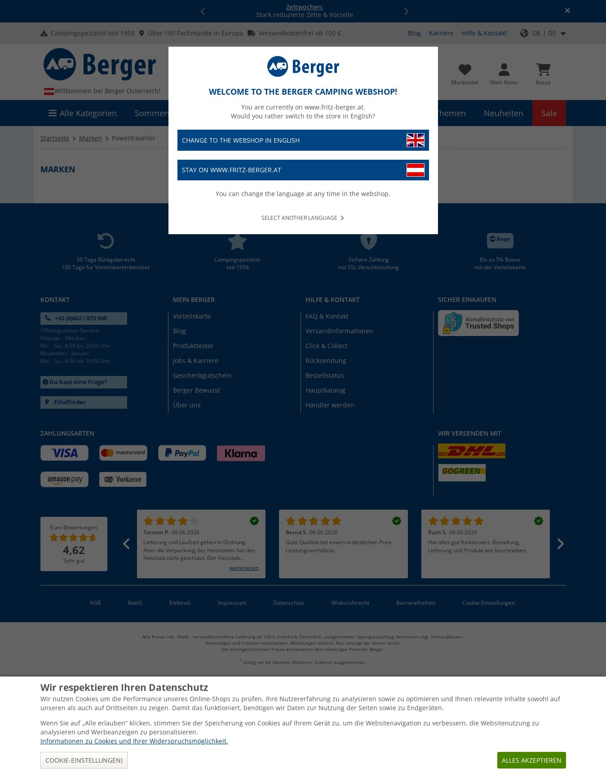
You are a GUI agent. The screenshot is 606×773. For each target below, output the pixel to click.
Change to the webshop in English (303, 140)
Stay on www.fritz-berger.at (303, 170)
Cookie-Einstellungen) (84, 760)
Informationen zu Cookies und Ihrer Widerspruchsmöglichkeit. (134, 741)
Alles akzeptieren (532, 760)
